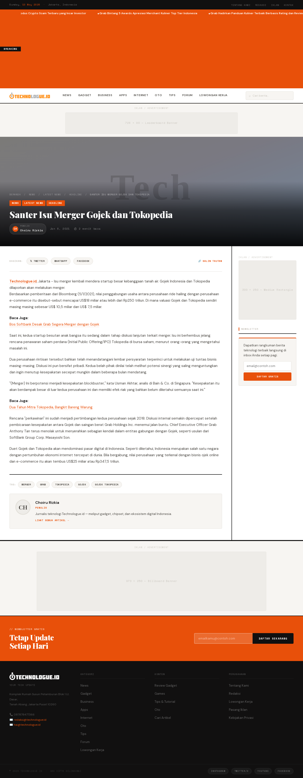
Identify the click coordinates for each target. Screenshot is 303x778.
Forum (187, 95)
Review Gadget (166, 686)
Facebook (83, 261)
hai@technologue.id (27, 725)
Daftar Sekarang (273, 638)
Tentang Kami (240, 5)
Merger (26, 484)
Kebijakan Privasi (241, 718)
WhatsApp (60, 261)
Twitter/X (241, 771)
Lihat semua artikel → (52, 520)
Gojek (82, 484)
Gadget (84, 95)
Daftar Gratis (267, 376)
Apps (123, 95)
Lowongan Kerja (213, 95)
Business (105, 95)
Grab (43, 484)
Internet (141, 95)
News (67, 95)
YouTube (263, 771)
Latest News (52, 194)
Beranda (15, 194)
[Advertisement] (162, 51)
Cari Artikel (163, 718)
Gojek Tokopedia (106, 484)
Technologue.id (23, 281)
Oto (158, 95)
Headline (75, 194)
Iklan (275, 5)
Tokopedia (62, 484)
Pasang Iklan (238, 710)
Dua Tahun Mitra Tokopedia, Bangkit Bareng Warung (51, 407)
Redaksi (261, 5)
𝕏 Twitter (37, 261)
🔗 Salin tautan (210, 261)
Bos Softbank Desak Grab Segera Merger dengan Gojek (54, 324)
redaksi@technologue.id (30, 720)
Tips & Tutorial (165, 702)
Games (160, 694)
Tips (172, 95)
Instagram (218, 771)
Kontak (289, 5)
